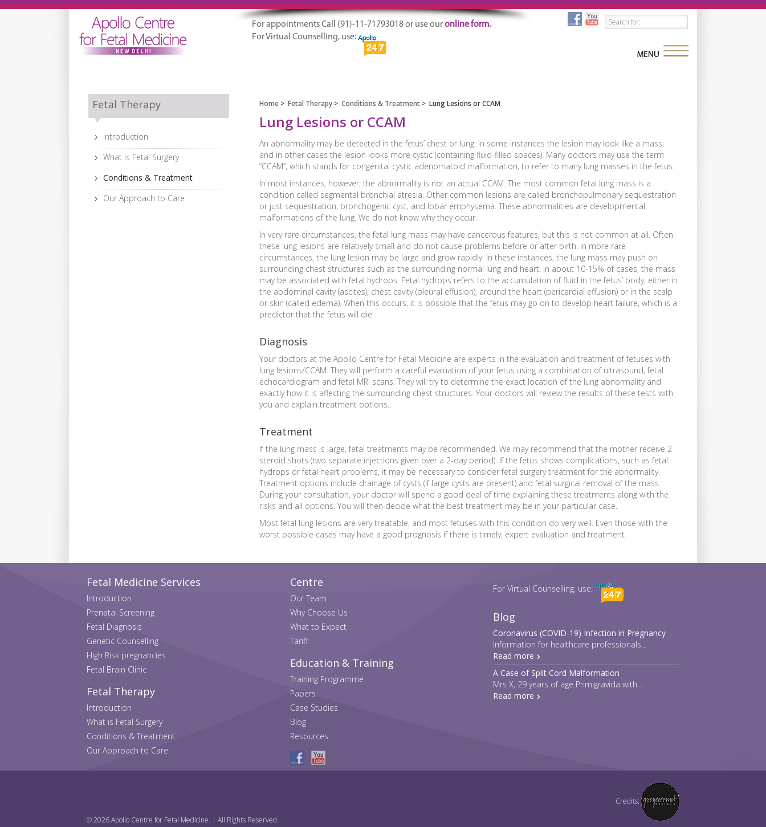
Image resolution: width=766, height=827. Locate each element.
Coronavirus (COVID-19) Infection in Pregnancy (579, 633)
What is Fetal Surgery (141, 157)
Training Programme (327, 679)
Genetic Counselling (122, 640)
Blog (298, 721)
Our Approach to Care (144, 198)
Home (269, 103)
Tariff (299, 640)
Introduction (125, 136)
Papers (303, 693)
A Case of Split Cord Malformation (556, 672)
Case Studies (314, 707)
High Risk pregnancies (126, 655)
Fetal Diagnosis (114, 626)
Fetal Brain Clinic (116, 669)
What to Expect (318, 626)
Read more (513, 655)
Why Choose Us (319, 612)
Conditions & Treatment (148, 177)
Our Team (308, 598)
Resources (309, 736)
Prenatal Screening (120, 612)
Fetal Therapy (310, 103)
